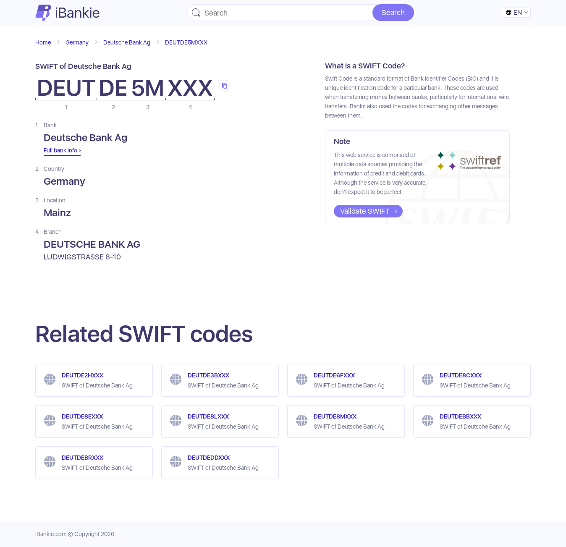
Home (43, 42)
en (514, 12)
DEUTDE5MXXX (186, 42)
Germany (77, 42)
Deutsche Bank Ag (126, 42)
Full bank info (60, 150)
